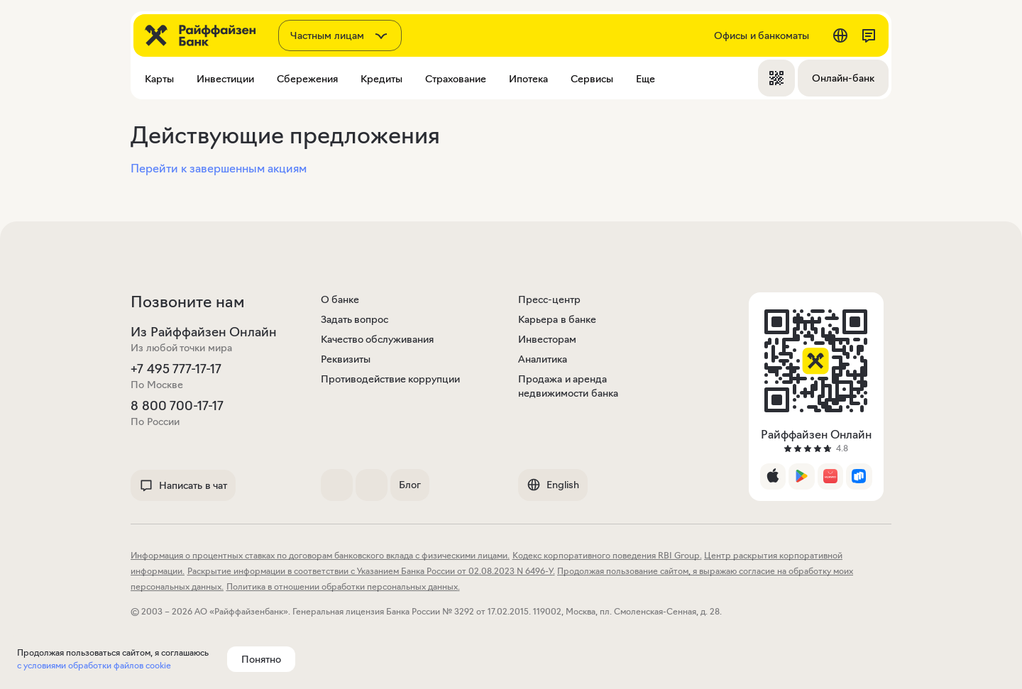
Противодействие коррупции (391, 379)
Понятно (261, 659)
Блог (410, 484)
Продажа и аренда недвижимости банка (568, 386)
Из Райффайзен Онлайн (204, 332)
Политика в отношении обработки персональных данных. (343, 586)
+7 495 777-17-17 (176, 369)
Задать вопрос (355, 319)
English (553, 485)
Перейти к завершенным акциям (219, 168)
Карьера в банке (557, 319)
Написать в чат (183, 485)
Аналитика (542, 359)
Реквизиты (345, 359)
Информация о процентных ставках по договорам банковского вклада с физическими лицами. (320, 555)
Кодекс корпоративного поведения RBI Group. (607, 555)
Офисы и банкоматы (761, 35)
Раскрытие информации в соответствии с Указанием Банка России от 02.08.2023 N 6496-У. (371, 571)
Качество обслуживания (377, 339)
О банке (340, 299)
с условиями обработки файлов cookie (94, 665)
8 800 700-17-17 (177, 406)
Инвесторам (547, 339)
